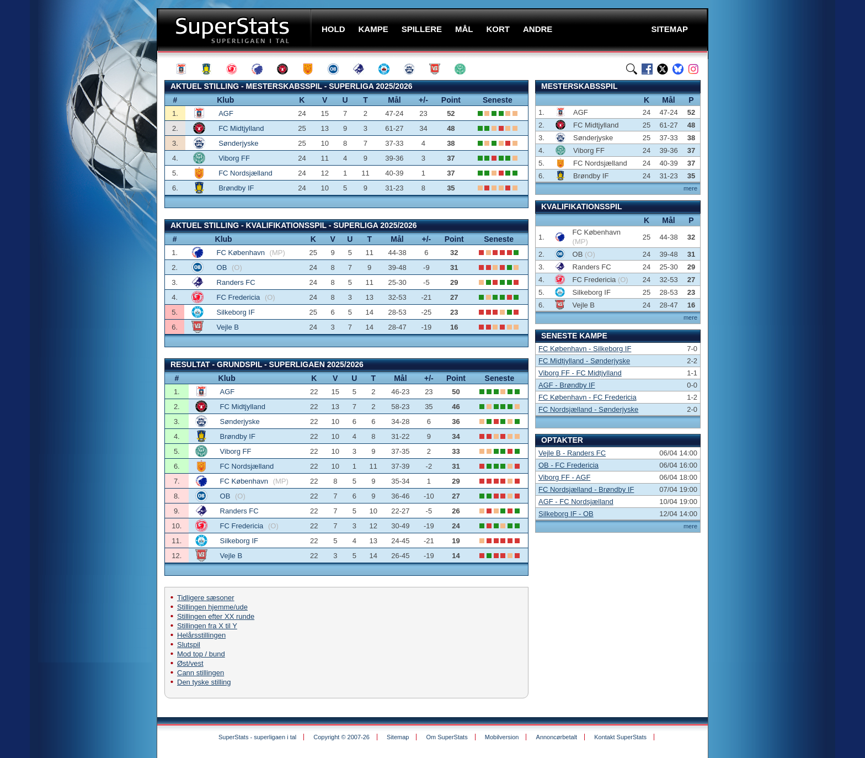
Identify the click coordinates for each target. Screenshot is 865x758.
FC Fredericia (239, 297)
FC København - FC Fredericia (587, 397)
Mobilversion (502, 737)
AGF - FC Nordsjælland (575, 501)
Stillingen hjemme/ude (212, 607)
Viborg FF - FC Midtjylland (580, 373)
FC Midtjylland (241, 128)
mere (690, 188)
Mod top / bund (201, 654)
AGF (225, 113)
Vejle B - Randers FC (572, 453)
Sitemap (398, 737)
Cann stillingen (200, 673)
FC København (242, 252)
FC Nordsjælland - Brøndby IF (586, 489)
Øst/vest (190, 663)
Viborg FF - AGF (564, 477)
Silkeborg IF (236, 312)
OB (223, 267)
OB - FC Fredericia (568, 465)
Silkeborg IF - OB (566, 514)
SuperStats (235, 29)
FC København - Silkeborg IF (584, 348)
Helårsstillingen (201, 635)
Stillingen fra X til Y (207, 626)
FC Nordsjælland (245, 173)
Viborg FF (234, 158)
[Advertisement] (90, 218)
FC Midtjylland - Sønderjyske (584, 361)
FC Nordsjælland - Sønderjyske (588, 409)
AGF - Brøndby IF (566, 385)
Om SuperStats (446, 737)
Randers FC (236, 282)
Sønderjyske (238, 143)
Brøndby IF (236, 188)
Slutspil (188, 644)
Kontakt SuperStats (620, 737)
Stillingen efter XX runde (215, 616)
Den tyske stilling (204, 682)
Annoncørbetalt (557, 737)
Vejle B (228, 327)
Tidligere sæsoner (205, 597)
